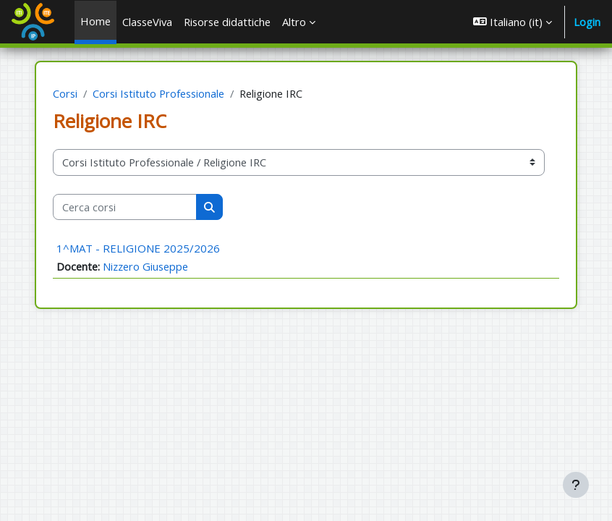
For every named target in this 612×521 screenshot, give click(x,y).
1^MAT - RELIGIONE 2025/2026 (138, 248)
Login (587, 21)
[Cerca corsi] (125, 207)
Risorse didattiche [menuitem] (227, 21)
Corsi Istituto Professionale (158, 93)
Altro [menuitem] (294, 21)
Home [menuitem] (95, 21)
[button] (512, 21)
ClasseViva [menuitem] (147, 21)
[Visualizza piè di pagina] (576, 485)
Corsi (65, 93)
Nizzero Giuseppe (145, 266)
